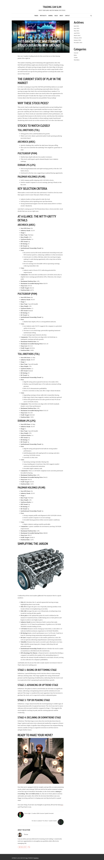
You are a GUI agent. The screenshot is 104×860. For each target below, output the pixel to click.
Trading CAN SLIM (52, 5)
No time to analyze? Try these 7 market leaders (50, 816)
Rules (56, 15)
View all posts (23, 845)
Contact (67, 15)
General (50, 15)
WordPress (36, 856)
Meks (27, 856)
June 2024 (76, 28)
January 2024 (77, 40)
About (61, 15)
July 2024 (76, 26)
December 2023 (78, 42)
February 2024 (78, 38)
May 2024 (76, 31)
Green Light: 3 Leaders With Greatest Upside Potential (30, 817)
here (62, 805)
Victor (29, 49)
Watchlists (43, 15)
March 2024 (77, 35)
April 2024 (77, 33)
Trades (36, 15)
